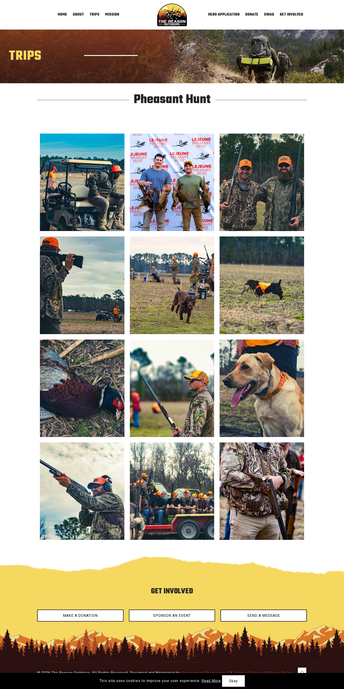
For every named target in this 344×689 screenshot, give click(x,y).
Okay (233, 681)
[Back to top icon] (302, 672)
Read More (211, 681)
